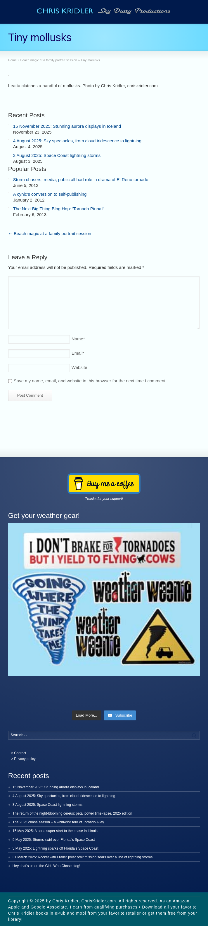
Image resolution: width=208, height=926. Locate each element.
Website (79, 367)
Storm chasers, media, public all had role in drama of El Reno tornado (80, 179)
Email (78, 353)
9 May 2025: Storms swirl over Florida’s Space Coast (54, 840)
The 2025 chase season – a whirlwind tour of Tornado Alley (58, 822)
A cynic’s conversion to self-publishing (50, 194)
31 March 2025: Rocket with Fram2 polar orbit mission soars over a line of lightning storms (83, 857)
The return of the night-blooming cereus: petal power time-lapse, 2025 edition (72, 813)
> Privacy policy (23, 759)
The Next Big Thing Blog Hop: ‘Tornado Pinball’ (58, 208)
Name (78, 338)
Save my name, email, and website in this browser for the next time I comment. (90, 380)
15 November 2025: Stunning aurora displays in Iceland (67, 126)
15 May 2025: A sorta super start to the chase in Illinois (55, 831)
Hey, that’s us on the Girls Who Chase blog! (46, 866)
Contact (20, 753)
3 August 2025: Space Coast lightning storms (56, 155)
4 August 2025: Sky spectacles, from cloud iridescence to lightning (77, 140)
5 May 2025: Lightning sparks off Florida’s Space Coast (55, 848)
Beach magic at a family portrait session (49, 233)
